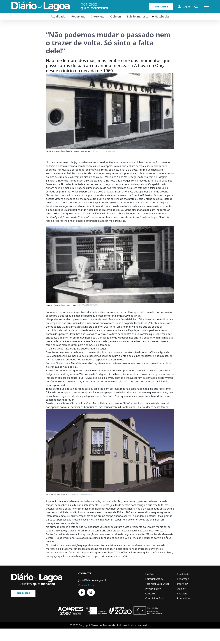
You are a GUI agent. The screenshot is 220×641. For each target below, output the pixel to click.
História (149, 574)
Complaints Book (155, 598)
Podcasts (182, 593)
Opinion (115, 16)
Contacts (150, 593)
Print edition (184, 598)
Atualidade (58, 16)
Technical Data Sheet (157, 583)
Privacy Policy (153, 588)
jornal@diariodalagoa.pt (92, 580)
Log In (184, 6)
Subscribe (161, 6)
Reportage (78, 16)
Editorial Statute (154, 579)
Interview (97, 16)
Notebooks (162, 16)
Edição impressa (138, 16)
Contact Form (86, 585)
